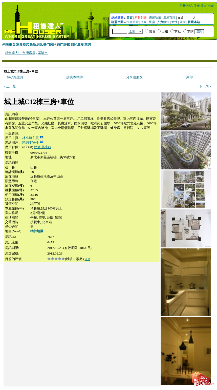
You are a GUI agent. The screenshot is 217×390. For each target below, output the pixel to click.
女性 (174, 22)
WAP (210, 5)
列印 (189, 77)
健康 (183, 22)
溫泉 (144, 22)
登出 (204, 5)
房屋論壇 (155, 17)
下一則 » (205, 86)
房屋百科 (169, 17)
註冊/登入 (186, 5)
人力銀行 (163, 22)
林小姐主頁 (15, 77)
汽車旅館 (132, 22)
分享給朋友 (134, 77)
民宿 (152, 22)
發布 (197, 5)
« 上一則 (10, 86)
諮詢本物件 (75, 77)
